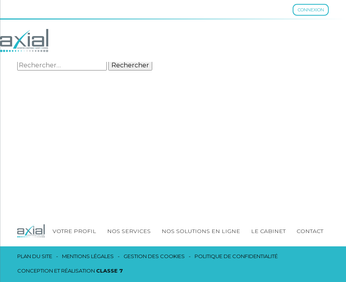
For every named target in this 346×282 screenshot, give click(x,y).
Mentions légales (88, 256)
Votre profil (74, 231)
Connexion (311, 10)
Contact (310, 231)
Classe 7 (109, 271)
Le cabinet (268, 231)
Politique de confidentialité (236, 256)
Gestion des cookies (154, 256)
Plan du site (34, 256)
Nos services (129, 231)
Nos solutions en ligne (201, 231)
